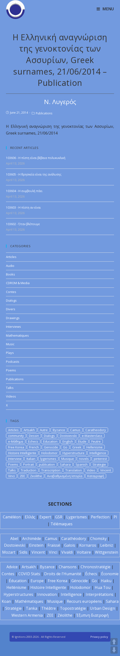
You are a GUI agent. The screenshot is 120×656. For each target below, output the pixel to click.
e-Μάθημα (15, 441)
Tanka (31, 608)
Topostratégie (73, 608)
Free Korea (16, 447)
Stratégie (13, 608)
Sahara (65, 464)
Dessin (34, 435)
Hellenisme (94, 447)
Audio (10, 266)
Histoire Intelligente (22, 453)
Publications (44, 113)
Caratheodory (95, 430)
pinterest (100, 459)
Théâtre (48, 608)
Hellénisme (16, 587)
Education (50, 441)
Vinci (11, 476)
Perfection (100, 517)
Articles (11, 257)
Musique (67, 459)
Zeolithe (36, 476)
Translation (73, 470)
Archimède (31, 538)
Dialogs (11, 300)
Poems (11, 370)
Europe (37, 580)
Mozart (8, 552)
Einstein (36, 545)
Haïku (106, 580)
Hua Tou (102, 587)
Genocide (51, 447)
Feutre (96, 441)
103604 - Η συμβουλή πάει (24, 191)
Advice (12, 566)
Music (10, 344)
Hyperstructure (73, 453)
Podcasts (12, 361)
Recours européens (84, 601)
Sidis (23, 552)
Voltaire (84, 552)
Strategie (99, 464)
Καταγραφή (95, 476)
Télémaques (62, 524)
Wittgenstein (106, 552)
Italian (30, 459)
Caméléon (12, 517)
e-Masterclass (92, 435)
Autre (44, 430)
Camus (75, 430)
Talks (10, 388)
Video (91, 470)
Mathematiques (17, 335)
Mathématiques (29, 601)
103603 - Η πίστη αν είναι (23, 207)
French (34, 447)
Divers (10, 309)
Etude (82, 441)
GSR (58, 517)
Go (65, 447)
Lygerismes (76, 517)
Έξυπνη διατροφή (92, 615)
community (16, 435)
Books (10, 274)
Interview (14, 459)
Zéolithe (64, 615)
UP (114, 641)
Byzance (59, 430)
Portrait (28, 464)
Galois (69, 545)
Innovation (47, 594)
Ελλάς (30, 517)
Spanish (82, 464)
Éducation (17, 580)
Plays (10, 353)
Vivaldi (67, 552)
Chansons (68, 566)
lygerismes (48, 459)
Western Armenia (27, 615)
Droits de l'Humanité (62, 573)
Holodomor (49, 453)
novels (84, 459)
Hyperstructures (18, 594)
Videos (11, 396)
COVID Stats (29, 573)
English (68, 441)
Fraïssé (53, 545)
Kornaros (87, 545)
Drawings (13, 318)
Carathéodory (73, 538)
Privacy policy (99, 636)
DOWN (114, 650)
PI (115, 517)
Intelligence (97, 453)
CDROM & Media (18, 283)
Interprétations (99, 594)
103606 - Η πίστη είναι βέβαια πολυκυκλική (35, 158)
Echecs (33, 441)
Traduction (28, 470)
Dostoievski (68, 435)
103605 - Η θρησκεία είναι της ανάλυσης (33, 174)
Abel (14, 538)
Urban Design (102, 608)
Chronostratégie (95, 566)
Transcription (50, 470)
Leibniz (106, 545)
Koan (6, 601)
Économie (110, 573)
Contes (11, 292)
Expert (45, 517)
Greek (76, 447)
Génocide (79, 580)
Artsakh (29, 430)
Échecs (91, 573)
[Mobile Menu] (105, 9)
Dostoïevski (14, 545)
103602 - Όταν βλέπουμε (23, 224)
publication (47, 464)
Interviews (13, 326)
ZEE (22, 476)
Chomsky (98, 538)
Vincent (105, 470)
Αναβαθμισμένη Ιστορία (64, 476)
